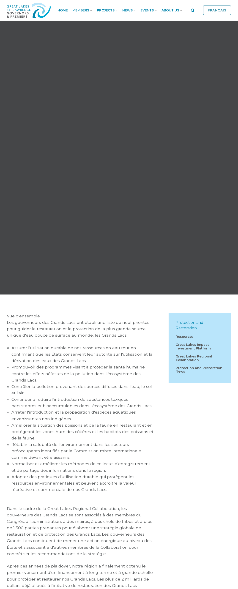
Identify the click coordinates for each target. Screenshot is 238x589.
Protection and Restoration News (199, 370)
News (129, 10)
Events (148, 10)
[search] (193, 10)
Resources (185, 337)
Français (217, 10)
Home (62, 10)
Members (82, 10)
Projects (107, 10)
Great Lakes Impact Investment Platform (193, 346)
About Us (171, 10)
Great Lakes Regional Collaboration (194, 358)
